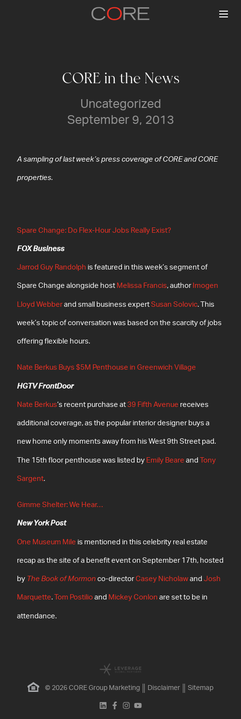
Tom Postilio (73, 597)
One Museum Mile (46, 542)
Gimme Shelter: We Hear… (60, 505)
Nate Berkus (37, 404)
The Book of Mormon (61, 579)
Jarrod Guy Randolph (51, 267)
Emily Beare (165, 460)
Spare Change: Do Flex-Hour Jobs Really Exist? (94, 230)
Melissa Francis (142, 285)
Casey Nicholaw (162, 579)
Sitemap (200, 688)
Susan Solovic (174, 304)
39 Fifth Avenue (153, 404)
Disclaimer (164, 688)
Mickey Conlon (133, 597)
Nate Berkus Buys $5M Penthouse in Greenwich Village (106, 367)
